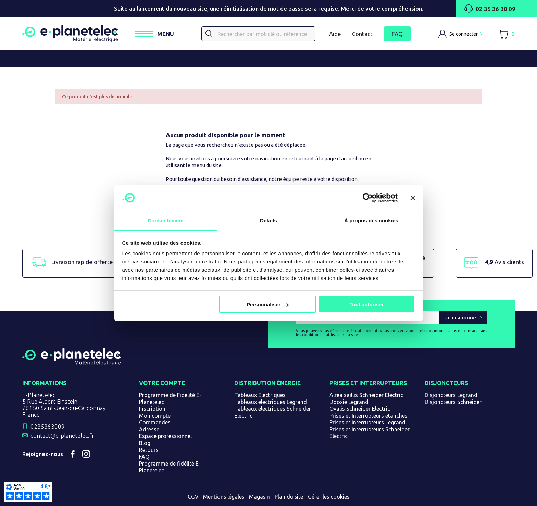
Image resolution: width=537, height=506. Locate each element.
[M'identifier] (460, 34)
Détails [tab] (268, 220)
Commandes (155, 423)
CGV (192, 497)
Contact (362, 33)
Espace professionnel (165, 436)
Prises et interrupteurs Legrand (367, 423)
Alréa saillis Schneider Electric (366, 395)
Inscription (152, 409)
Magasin (259, 497)
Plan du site (289, 497)
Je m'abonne (460, 318)
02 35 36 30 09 (489, 8)
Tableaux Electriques (260, 395)
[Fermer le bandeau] (412, 197)
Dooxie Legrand (349, 402)
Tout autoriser (367, 304)
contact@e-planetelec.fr (62, 436)
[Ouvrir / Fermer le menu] (156, 34)
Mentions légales (223, 497)
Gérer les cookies (330, 497)
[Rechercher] (259, 33)
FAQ (397, 34)
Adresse (149, 430)
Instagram (86, 454)
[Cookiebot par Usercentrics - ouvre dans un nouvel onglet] (368, 198)
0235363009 (47, 426)
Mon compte (155, 416)
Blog (144, 443)
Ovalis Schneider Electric (359, 409)
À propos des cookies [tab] (371, 220)
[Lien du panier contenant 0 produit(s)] (507, 34)
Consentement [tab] (166, 220)
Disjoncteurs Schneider (453, 402)
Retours (149, 450)
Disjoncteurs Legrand (451, 395)
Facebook (72, 454)
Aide (335, 33)
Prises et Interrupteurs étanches (368, 416)
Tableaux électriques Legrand (270, 402)
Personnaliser (268, 304)
